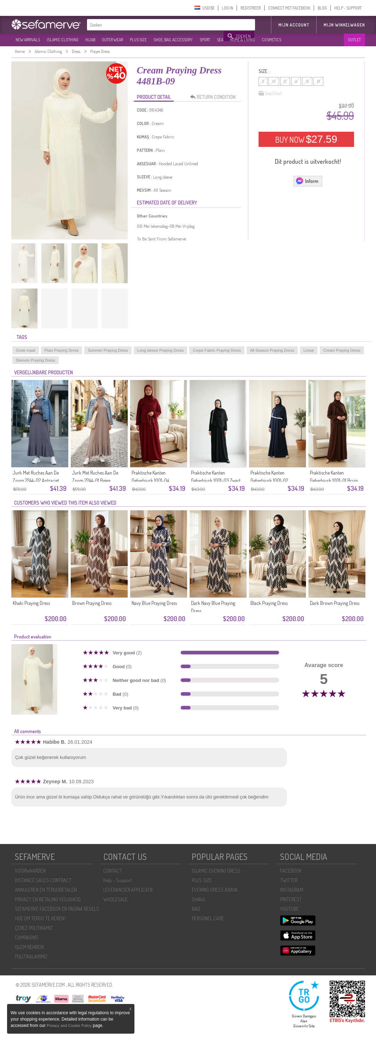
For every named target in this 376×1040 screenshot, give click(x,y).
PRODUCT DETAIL (154, 97)
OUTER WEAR (112, 39)
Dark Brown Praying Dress (334, 603)
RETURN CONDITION (215, 97)
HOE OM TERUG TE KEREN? (40, 918)
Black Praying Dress (269, 603)
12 (285, 81)
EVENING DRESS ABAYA (215, 890)
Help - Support (117, 880)
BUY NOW (306, 139)
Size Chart (270, 93)
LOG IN (227, 8)
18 (318, 81)
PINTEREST (291, 899)
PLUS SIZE (138, 39)
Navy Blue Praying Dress (154, 603)
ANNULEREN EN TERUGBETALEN (46, 890)
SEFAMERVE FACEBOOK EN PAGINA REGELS (57, 909)
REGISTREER (251, 8)
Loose (308, 350)
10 (274, 81)
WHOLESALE (115, 899)
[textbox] (155, 24)
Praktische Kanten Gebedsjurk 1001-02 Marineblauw (269, 480)
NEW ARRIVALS (28, 39)
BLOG (322, 8)
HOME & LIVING (242, 39)
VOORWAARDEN (30, 871)
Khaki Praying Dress (31, 603)
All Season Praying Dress (272, 350)
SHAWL (199, 899)
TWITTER (288, 880)
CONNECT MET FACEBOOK (289, 8)
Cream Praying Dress (341, 350)
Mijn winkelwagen (344, 25)
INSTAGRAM (291, 890)
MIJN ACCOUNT (293, 25)
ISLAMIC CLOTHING (63, 39)
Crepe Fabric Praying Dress (217, 350)
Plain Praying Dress (62, 350)
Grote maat (25, 350)
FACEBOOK (290, 871)
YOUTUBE (289, 909)
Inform (306, 181)
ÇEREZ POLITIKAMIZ (34, 928)
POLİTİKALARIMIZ (31, 956)
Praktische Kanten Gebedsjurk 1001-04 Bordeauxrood (150, 480)
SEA (220, 39)
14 (296, 81)
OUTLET (354, 39)
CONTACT (112, 871)
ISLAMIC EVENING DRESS (216, 871)
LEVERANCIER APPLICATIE (128, 890)
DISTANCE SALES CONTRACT (43, 880)
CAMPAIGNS (26, 937)
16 (307, 81)
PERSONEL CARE (208, 918)
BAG (196, 909)
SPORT (204, 39)
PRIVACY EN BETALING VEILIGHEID (48, 899)
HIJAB (90, 39)
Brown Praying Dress (91, 603)
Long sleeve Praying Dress (160, 350)
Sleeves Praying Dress (35, 360)
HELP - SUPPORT (347, 8)
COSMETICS (271, 39)
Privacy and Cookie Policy (69, 1025)
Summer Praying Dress (108, 350)
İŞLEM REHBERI (29, 947)
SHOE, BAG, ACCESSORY (173, 39)
